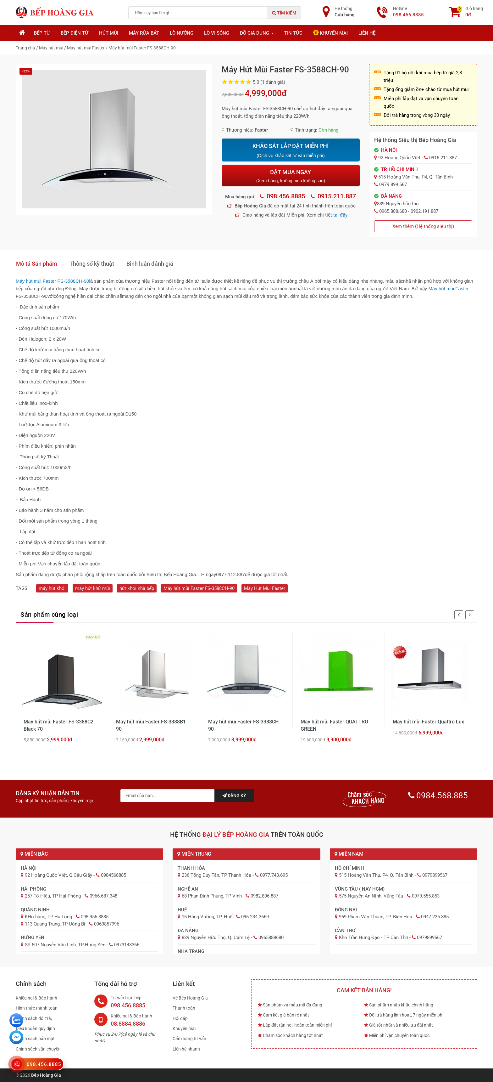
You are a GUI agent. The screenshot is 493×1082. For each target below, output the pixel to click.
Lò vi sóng (216, 33)
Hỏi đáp (180, 1018)
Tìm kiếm (284, 12)
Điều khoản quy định (35, 1028)
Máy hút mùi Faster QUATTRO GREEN (334, 725)
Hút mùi (108, 33)
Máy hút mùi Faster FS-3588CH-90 (199, 588)
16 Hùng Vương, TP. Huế (207, 917)
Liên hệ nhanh (186, 1048)
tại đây (340, 215)
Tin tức (293, 33)
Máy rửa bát (144, 33)
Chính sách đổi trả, (34, 1018)
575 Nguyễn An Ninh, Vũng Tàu (371, 896)
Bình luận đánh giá (149, 263)
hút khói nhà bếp (136, 588)
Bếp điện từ (74, 33)
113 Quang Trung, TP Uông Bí (55, 924)
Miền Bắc (34, 854)
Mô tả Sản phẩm (36, 263)
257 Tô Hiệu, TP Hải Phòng (53, 896)
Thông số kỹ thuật (91, 263)
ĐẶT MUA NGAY (290, 176)
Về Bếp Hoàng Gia (190, 997)
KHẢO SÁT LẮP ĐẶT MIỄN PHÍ (290, 150)
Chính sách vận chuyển (38, 1048)
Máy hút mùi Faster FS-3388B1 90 (151, 725)
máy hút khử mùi (92, 588)
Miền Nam (349, 854)
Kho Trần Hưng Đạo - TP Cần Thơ (373, 937)
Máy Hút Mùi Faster (264, 588)
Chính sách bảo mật (35, 1038)
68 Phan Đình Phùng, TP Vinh (212, 896)
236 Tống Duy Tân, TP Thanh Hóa (216, 875)
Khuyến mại (330, 32)
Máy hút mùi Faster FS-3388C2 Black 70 (58, 725)
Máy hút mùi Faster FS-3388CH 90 (243, 725)
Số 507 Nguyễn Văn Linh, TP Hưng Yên (65, 945)
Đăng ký (234, 795)
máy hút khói (52, 588)
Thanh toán (184, 1008)
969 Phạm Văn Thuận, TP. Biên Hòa (375, 917)
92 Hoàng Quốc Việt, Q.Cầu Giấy (58, 875)
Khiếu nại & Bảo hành (36, 997)
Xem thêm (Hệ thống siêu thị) (423, 226)
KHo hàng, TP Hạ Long (48, 917)
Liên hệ (366, 33)
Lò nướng (181, 33)
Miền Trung (194, 854)
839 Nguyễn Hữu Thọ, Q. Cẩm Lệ (216, 937)
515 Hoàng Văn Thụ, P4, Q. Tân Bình (376, 875)
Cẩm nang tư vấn (189, 1038)
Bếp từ (42, 33)
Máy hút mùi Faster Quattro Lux (428, 722)
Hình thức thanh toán (37, 1008)
